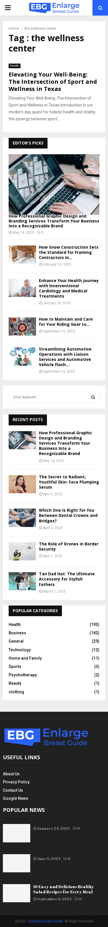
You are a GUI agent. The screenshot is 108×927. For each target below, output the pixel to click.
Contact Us (13, 790)
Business (17, 633)
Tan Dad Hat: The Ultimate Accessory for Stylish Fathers (67, 579)
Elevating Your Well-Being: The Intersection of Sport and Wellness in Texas (53, 82)
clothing (16, 692)
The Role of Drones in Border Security (68, 546)
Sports (15, 666)
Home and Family (25, 658)
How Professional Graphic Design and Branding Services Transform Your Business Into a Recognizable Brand (54, 221)
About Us (11, 774)
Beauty (15, 683)
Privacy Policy (16, 782)
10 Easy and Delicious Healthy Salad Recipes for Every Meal (63, 889)
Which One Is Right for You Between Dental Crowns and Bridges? (68, 515)
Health (14, 65)
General (16, 641)
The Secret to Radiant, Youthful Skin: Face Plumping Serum (69, 482)
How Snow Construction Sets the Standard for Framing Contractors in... (68, 252)
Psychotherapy (23, 675)
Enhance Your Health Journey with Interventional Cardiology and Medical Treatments (69, 288)
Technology (20, 650)
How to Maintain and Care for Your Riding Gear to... (66, 321)
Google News (15, 798)
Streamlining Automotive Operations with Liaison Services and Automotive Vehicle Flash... (65, 356)
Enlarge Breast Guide (45, 921)
